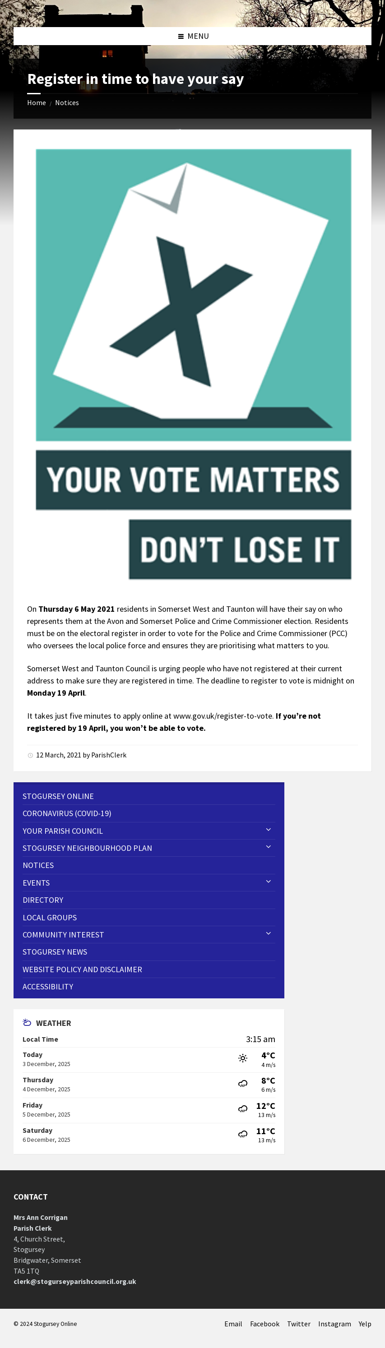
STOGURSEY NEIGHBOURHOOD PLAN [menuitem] (87, 848)
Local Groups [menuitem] (50, 917)
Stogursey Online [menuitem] (58, 796)
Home (36, 102)
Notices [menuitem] (38, 865)
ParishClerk (108, 755)
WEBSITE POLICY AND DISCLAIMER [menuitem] (82, 969)
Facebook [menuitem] (264, 1324)
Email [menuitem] (233, 1324)
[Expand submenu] (268, 830)
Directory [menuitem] (43, 900)
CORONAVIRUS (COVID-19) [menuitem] (67, 813)
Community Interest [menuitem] (63, 934)
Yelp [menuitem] (365, 1324)
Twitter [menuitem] (299, 1324)
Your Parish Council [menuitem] (63, 831)
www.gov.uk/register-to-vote (222, 716)
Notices (67, 102)
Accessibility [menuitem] (48, 986)
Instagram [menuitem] (334, 1324)
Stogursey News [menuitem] (55, 951)
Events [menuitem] (36, 882)
